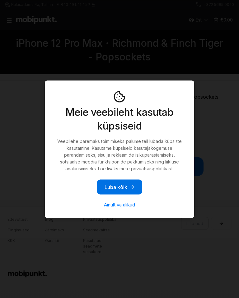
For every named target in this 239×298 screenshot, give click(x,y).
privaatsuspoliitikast (152, 168)
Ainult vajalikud (119, 204)
